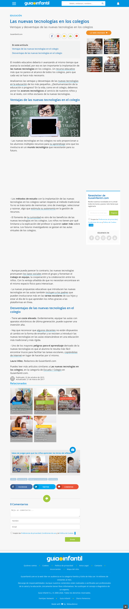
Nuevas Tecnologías (67, 398)
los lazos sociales (32, 273)
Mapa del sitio (73, 569)
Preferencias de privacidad (31, 533)
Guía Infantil (65, 598)
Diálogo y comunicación (38, 479)
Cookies (45, 565)
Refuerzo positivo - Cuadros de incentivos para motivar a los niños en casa (111, 46)
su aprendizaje (57, 143)
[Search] (102, 3)
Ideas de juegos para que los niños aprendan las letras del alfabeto (42, 453)
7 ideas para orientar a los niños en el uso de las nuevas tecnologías (68, 407)
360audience (72, 604)
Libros (13, 479)
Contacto (98, 565)
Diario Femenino (83, 598)
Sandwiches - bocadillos (41, 402)
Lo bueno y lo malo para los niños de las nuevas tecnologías (42, 435)
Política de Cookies (66, 533)
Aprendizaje (17, 403)
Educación (16, 15)
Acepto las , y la (43, 533)
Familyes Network (46, 598)
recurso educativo (65, 68)
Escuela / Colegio (52, 369)
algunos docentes (46, 330)
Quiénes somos (30, 565)
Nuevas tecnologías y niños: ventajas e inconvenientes (20, 436)
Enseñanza (53, 479)
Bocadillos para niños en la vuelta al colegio (44, 409)
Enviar (72, 539)
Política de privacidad (64, 565)
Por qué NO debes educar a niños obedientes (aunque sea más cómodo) (94, 65)
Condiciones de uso (49, 533)
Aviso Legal (84, 565)
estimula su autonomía (43, 208)
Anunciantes (55, 569)
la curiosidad (34, 217)
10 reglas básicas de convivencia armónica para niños (111, 66)
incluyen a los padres (57, 292)
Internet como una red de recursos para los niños (21, 409)
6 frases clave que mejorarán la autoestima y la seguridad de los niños (94, 47)
